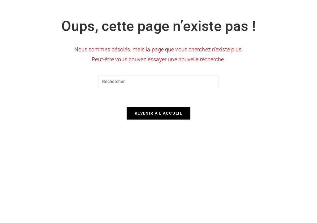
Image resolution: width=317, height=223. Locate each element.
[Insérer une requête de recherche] (158, 82)
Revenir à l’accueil (158, 113)
